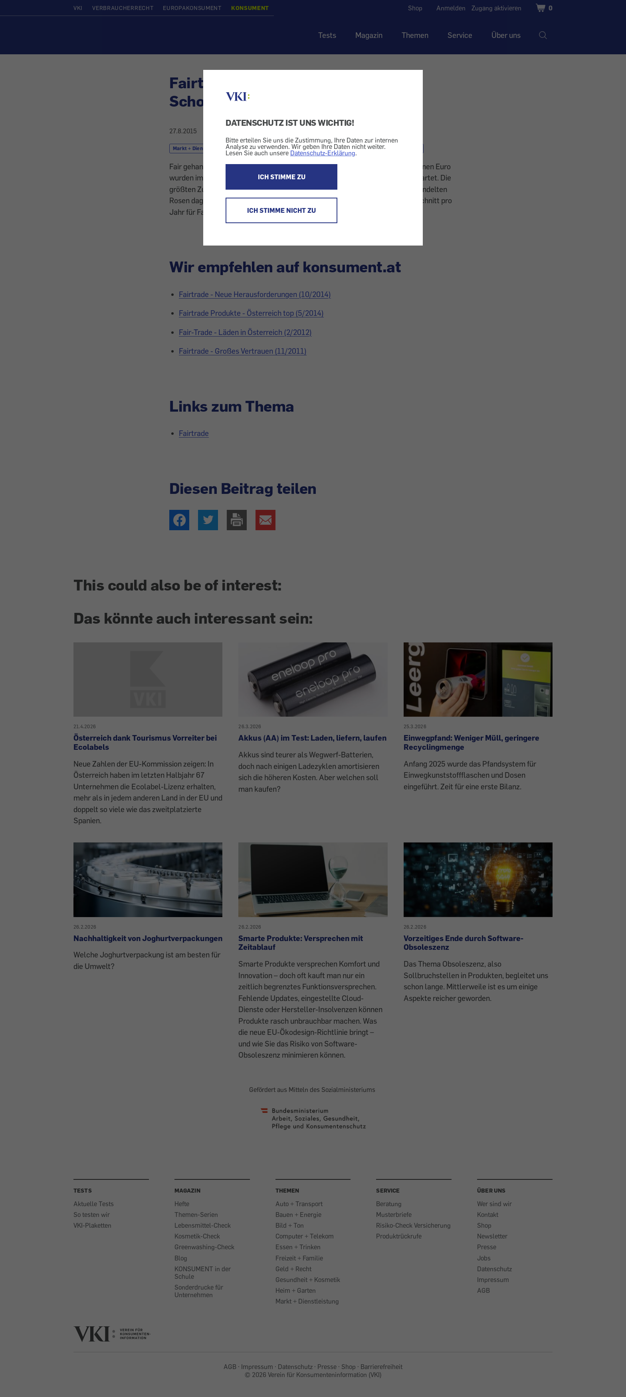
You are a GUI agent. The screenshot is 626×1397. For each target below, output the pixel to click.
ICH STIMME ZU (281, 177)
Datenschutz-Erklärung (322, 153)
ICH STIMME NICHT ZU (281, 210)
